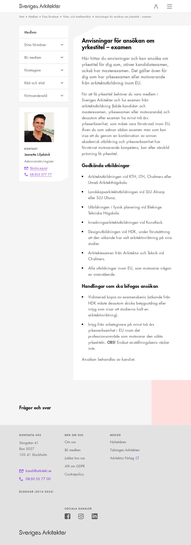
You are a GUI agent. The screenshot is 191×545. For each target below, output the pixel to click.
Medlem (33, 16)
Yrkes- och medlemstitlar (77, 16)
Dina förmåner (50, 16)
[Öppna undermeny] (62, 44)
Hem (22, 16)
